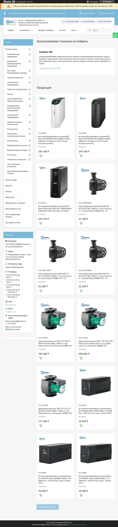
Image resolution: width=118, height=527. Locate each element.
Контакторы (12, 155)
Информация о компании (15, 203)
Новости (8, 186)
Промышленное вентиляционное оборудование (13, 108)
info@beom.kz (10, 312)
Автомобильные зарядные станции (17, 172)
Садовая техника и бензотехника (14, 123)
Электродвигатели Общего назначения (15, 100)
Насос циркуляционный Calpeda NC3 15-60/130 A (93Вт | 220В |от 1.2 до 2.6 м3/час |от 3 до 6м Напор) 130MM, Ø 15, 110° (55, 276)
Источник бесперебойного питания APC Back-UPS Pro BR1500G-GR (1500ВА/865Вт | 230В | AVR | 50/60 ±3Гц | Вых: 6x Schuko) (55, 208)
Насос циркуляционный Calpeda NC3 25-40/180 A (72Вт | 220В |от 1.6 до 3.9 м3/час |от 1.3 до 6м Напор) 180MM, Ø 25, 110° (95, 276)
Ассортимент (25, 30)
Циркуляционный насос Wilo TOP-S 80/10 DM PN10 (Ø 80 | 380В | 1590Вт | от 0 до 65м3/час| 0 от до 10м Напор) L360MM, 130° (55, 343)
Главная (11, 30)
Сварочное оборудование (17, 89)
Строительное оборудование (13, 116)
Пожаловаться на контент (78, 525)
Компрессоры (12, 141)
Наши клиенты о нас (13, 209)
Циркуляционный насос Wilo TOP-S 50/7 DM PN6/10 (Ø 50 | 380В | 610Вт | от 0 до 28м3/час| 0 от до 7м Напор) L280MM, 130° (96, 343)
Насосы (10, 94)
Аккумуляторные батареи (17, 150)
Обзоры (8, 191)
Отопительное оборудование (13, 83)
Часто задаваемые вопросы (12, 215)
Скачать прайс (11, 180)
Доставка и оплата (12, 223)
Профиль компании (45, 30)
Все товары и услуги (47, 507)
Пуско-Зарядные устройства (13, 165)
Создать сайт (20, 1)
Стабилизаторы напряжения (13, 55)
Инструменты (12, 129)
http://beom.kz (10, 305)
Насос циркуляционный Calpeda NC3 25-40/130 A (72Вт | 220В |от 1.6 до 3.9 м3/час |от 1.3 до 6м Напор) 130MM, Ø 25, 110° (95, 208)
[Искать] (89, 30)
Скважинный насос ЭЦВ (49, 68)
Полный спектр (11, 49)
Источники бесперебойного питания (17, 72)
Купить (40, 155)
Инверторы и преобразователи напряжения (14, 63)
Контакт (62, 30)
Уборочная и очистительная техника (16, 135)
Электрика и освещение (16, 159)
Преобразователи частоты (17, 145)
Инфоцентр (9, 197)
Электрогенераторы (15, 78)
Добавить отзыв (107, 13)
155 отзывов (94, 1)
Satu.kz (69, 522)
